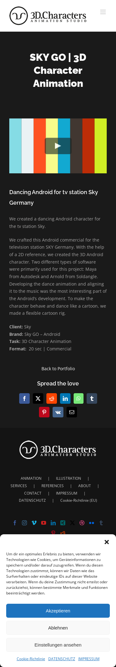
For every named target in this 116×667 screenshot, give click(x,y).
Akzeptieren (58, 610)
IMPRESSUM (89, 658)
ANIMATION (31, 478)
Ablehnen (58, 627)
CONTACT (32, 493)
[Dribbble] (81, 522)
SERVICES (19, 485)
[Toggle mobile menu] (103, 12)
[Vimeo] (34, 522)
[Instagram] (24, 522)
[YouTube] (43, 522)
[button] (107, 542)
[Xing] (62, 522)
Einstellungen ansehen (58, 644)
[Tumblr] (101, 522)
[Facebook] (14, 522)
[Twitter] (72, 522)
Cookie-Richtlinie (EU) (78, 500)
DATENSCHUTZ (61, 658)
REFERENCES (52, 485)
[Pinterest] (53, 533)
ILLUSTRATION (68, 478)
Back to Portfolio (58, 368)
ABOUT (84, 485)
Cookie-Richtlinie (31, 658)
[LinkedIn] (53, 522)
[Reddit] (62, 533)
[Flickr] (91, 522)
